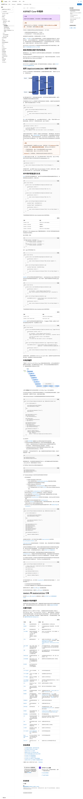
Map (28, 38)
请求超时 (25, 710)
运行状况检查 (26, 658)
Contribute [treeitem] (4, 62)
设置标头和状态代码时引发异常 (38, 147)
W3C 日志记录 (26, 730)
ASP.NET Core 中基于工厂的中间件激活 (32, 758)
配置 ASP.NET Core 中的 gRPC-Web (31, 752)
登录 (81, 1)
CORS (24, 639)
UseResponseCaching (45, 640)
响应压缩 (25, 703)
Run (26, 38)
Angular (38, 587)
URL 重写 (25, 727)
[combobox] (7, 9)
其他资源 (71, 22)
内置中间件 (72, 20)
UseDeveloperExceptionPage (42, 481)
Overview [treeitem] (3, 15)
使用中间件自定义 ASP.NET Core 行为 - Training (31, 786)
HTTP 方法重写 (26, 673)
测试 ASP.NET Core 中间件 (30, 750)
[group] (41, 340)
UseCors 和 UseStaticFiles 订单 (75, 17)
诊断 (24, 650)
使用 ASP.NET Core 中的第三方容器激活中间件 (34, 759)
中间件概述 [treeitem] (6, 25)
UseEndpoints (27, 506)
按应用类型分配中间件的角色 (75, 9)
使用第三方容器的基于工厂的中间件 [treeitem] (9, 31)
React (35, 587)
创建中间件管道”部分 (31, 616)
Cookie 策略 (26, 631)
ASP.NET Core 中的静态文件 (49, 549)
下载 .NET (79, 4)
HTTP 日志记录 (26, 670)
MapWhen (25, 277)
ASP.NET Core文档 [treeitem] (5, 13)
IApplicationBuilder (45, 539)
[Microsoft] (2, 1)
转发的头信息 (26, 655)
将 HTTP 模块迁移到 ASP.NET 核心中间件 (32, 753)
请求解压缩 (25, 700)
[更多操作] (59, 8)
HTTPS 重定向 (26, 676)
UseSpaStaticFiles (40, 580)
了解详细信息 (40, 762)
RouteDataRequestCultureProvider (47, 707)
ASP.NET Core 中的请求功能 (30, 756)
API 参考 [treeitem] (3, 60)
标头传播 (25, 664)
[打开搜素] (79, 1)
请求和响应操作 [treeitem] (6, 27)
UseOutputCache (47, 691)
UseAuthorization (44, 500)
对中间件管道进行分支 (74, 15)
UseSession (32, 501)
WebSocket (25, 740)
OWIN (25, 686)
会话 (24, 721)
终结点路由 (25, 714)
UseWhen (25, 321)
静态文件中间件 (37, 135)
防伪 (24, 624)
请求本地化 (25, 706)
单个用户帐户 (30, 441)
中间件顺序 (72, 16)
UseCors (28, 596)
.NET (27, 7)
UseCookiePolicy (36, 494)
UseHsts (44, 487)
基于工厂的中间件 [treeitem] (7, 28)
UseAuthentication (35, 497)
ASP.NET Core (32, 7)
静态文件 (25, 724)
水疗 (24, 716)
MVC (24, 683)
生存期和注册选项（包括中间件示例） (32, 747)
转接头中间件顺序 (73, 19)
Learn (24, 7)
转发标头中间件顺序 (54, 605)
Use (31, 38)
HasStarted (26, 153)
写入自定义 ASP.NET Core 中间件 (31, 749)
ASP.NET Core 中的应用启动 (30, 755)
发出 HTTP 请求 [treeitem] (5, 36)
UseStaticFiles (34, 492)
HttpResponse (53, 145)
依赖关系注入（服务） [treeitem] (6, 21)
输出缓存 (25, 690)
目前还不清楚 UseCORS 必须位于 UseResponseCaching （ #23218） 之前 (50, 642)
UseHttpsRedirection (37, 491)
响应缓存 (25, 693)
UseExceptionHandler (40, 485)
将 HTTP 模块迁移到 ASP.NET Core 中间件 (32, 46)
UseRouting (38, 495)
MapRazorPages (55, 504)
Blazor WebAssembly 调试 (26, 736)
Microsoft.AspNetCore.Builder (28, 540)
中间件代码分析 (72, 11)
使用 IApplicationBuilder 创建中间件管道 (75, 13)
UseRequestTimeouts (45, 710)
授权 (24, 629)
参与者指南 (29, 772)
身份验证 (25, 626)
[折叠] (13, 7)
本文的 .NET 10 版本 (48, 18)
